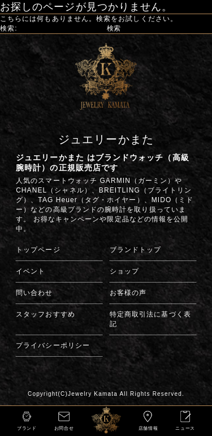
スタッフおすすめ (45, 314)
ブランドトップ (136, 250)
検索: (9, 28)
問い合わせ (34, 293)
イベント (30, 271)
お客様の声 (128, 293)
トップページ (38, 250)
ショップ (124, 271)
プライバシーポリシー (53, 345)
